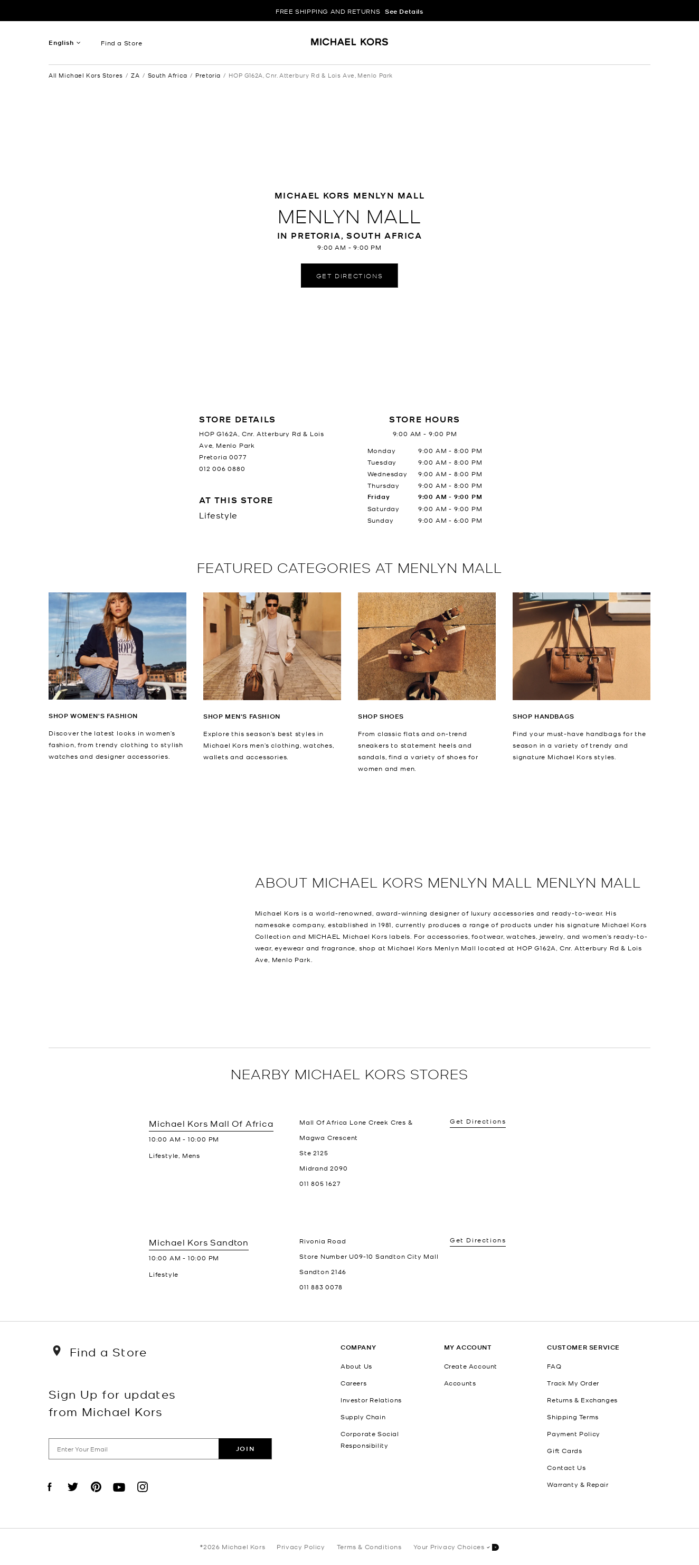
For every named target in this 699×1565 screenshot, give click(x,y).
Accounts (460, 1383)
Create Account (470, 1366)
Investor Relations (371, 1400)
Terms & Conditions (369, 1546)
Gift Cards (564, 1450)
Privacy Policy (301, 1546)
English (61, 42)
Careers (353, 1383)
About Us (356, 1366)
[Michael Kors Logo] (350, 45)
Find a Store (121, 43)
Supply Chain (363, 1416)
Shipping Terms (572, 1416)
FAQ (554, 1366)
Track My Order (573, 1383)
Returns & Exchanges (582, 1400)
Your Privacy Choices (456, 1547)
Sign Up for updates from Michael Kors (112, 1402)
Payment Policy (573, 1433)
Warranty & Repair (577, 1484)
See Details (404, 11)
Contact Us (566, 1467)
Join (245, 1448)
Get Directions (349, 275)
